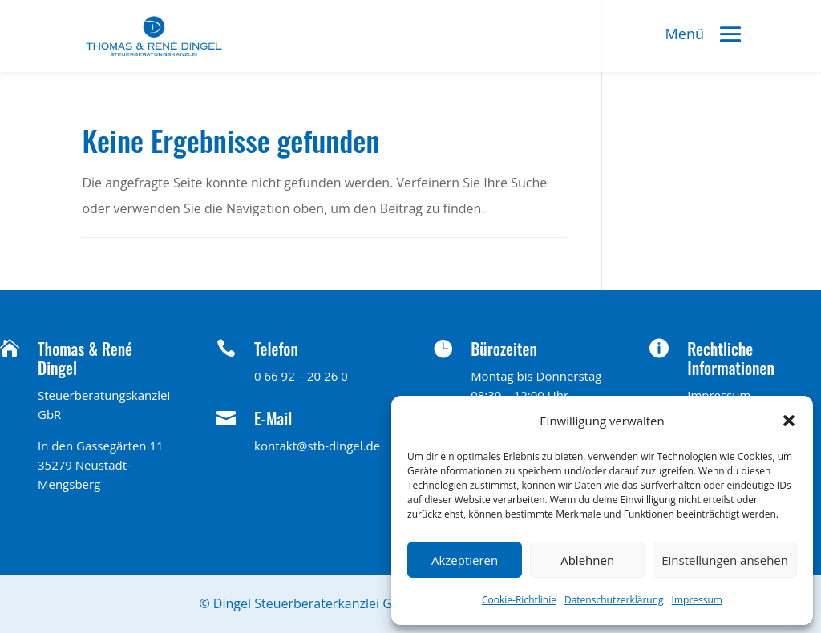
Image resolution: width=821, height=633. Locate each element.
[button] (789, 421)
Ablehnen (587, 560)
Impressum (697, 600)
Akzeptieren (464, 560)
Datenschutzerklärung (614, 600)
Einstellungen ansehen (724, 560)
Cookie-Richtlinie (519, 600)
